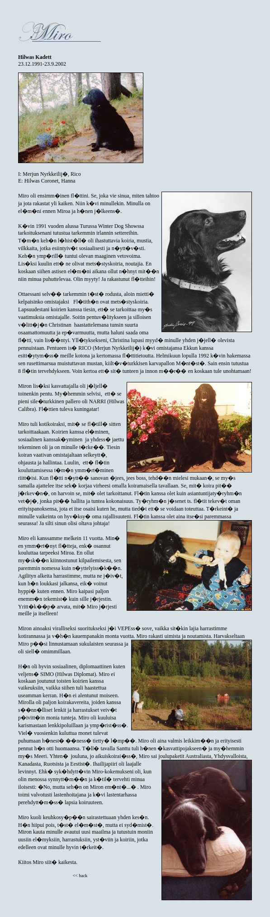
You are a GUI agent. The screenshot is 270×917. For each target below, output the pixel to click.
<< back (80, 875)
